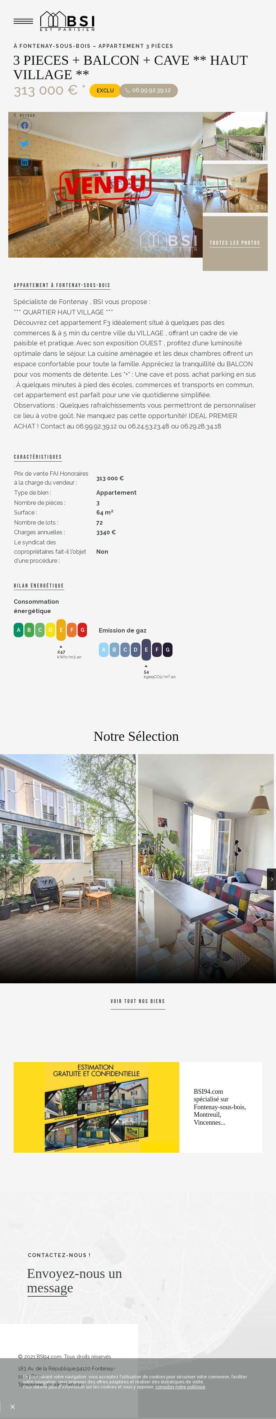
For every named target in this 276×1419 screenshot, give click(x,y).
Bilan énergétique (39, 585)
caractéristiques (38, 457)
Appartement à (62, 285)
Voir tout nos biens (138, 1001)
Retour (28, 115)
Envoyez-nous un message (74, 1280)
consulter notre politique (180, 1386)
